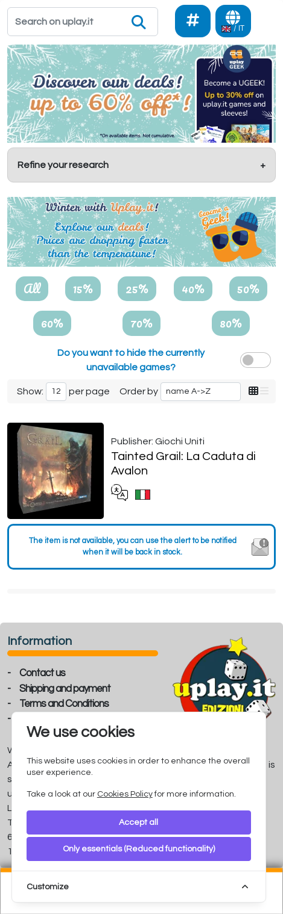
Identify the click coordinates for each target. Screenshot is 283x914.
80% (231, 322)
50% (248, 288)
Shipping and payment (64, 688)
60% (52, 322)
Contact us (42, 673)
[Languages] (233, 21)
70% (141, 322)
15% (83, 288)
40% (193, 288)
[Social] (193, 21)
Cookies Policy (125, 794)
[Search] (82, 21)
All (32, 288)
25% (137, 288)
